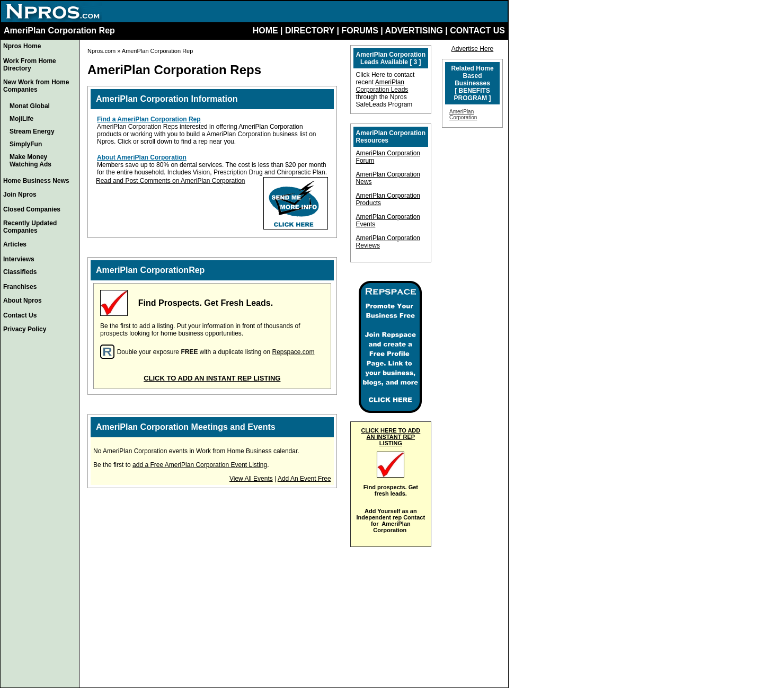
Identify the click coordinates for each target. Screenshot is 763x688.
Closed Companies (31, 209)
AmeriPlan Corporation (213, 180)
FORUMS (359, 30)
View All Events (251, 478)
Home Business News (36, 180)
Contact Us (20, 315)
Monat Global (30, 106)
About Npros (22, 300)
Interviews (18, 259)
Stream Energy (32, 131)
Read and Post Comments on (138, 180)
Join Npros (20, 194)
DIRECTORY (309, 30)
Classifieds (20, 272)
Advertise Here (472, 48)
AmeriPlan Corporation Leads (382, 85)
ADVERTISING (414, 30)
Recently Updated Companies (30, 226)
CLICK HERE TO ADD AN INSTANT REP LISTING (390, 436)
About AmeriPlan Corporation (142, 157)
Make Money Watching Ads (30, 160)
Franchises (20, 286)
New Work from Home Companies (36, 85)
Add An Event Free (304, 478)
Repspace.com (293, 352)
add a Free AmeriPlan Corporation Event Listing (199, 465)
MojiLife (21, 118)
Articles (14, 244)
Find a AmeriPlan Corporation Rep (149, 119)
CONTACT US (477, 30)
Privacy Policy (24, 329)
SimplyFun (26, 144)
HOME (265, 30)
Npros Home (22, 46)
